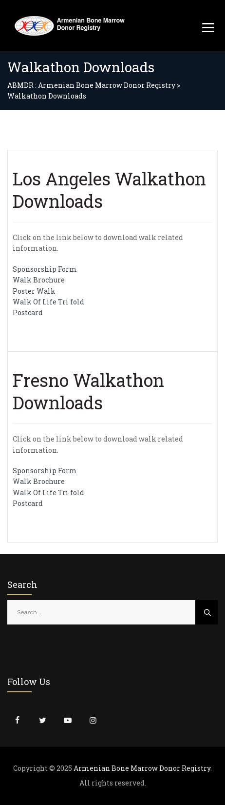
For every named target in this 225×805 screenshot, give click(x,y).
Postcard (28, 312)
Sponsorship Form (45, 269)
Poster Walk (34, 291)
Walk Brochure (39, 279)
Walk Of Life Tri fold (48, 301)
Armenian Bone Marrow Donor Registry (142, 768)
